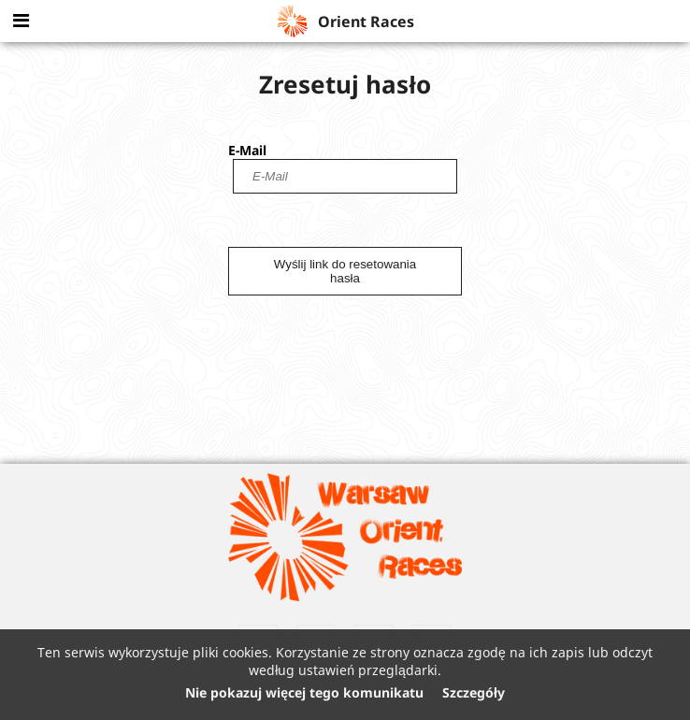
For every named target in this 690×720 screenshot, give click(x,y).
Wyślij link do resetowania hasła (345, 271)
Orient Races (345, 21)
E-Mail (247, 150)
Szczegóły (473, 692)
